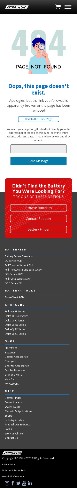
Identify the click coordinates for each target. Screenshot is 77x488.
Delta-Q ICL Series (15, 334)
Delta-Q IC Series (14, 320)
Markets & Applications (18, 411)
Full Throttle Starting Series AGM (23, 269)
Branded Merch (14, 374)
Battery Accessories (16, 357)
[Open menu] (68, 7)
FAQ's (8, 429)
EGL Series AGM (14, 274)
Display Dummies (15, 370)
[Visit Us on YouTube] (25, 483)
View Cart (10, 379)
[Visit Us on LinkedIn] (30, 483)
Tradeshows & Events (17, 424)
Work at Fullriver (14, 433)
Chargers (10, 361)
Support (9, 415)
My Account (11, 383)
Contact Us (11, 438)
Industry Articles (14, 420)
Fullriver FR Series (15, 311)
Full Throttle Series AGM (19, 265)
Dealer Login (12, 406)
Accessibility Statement (13, 476)
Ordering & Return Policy (14, 470)
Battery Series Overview (18, 256)
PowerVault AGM (14, 297)
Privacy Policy (8, 464)
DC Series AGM (13, 261)
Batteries (10, 352)
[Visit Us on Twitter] (19, 483)
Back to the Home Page (38, 119)
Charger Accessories (17, 366)
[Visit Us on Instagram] (7, 483)
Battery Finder (39, 229)
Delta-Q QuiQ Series (16, 316)
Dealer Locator (13, 402)
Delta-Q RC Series (15, 329)
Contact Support (38, 218)
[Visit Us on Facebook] (13, 483)
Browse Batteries (38, 208)
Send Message (38, 161)
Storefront (11, 348)
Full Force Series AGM (17, 278)
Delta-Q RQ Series (15, 325)
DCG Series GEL (14, 283)
